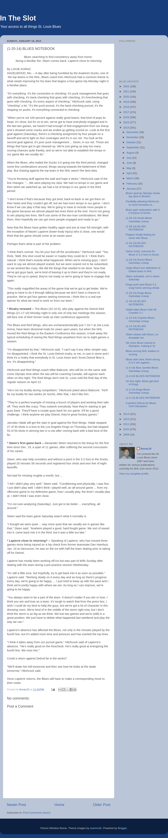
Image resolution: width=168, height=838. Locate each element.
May (129, 168)
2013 (126, 414)
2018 (126, 106)
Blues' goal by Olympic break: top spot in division (143, 195)
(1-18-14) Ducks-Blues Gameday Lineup (139, 261)
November (132, 137)
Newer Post (16, 805)
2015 (126, 122)
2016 (126, 117)
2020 (126, 96)
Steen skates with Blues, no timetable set (142, 336)
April (129, 173)
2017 (126, 112)
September (133, 147)
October (131, 142)
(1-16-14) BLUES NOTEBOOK (136, 303)
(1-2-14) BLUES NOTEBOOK (143, 397)
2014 (126, 127)
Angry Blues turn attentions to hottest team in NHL (143, 269)
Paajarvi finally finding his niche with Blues (140, 236)
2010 (126, 429)
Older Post (101, 805)
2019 (126, 101)
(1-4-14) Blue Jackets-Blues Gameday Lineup (142, 369)
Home (59, 805)
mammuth (96, 828)
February (132, 183)
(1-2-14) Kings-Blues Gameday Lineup (138, 391)
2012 (126, 419)
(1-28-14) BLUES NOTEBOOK (136, 228)
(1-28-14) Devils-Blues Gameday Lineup (139, 220)
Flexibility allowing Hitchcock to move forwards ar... (142, 203)
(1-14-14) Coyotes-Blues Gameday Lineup (140, 319)
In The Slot (18, 18)
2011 (126, 424)
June (129, 162)
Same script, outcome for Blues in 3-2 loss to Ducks (142, 253)
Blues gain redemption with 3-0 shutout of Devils (143, 211)
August (130, 152)
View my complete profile (133, 473)
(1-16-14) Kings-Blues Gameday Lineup (138, 294)
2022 (126, 86)
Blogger (122, 828)
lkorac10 (146, 448)
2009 (126, 434)
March (130, 178)
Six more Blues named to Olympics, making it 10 (140, 344)
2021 (126, 91)
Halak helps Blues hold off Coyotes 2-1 (141, 311)
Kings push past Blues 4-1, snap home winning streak (142, 286)
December (132, 132)
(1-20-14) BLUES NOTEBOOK (136, 245)
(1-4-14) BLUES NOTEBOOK (143, 376)
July (129, 157)
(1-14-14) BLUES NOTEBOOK (136, 328)
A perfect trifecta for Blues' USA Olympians (141, 405)
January (131, 188)
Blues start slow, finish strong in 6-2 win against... (143, 361)
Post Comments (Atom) (36, 812)
